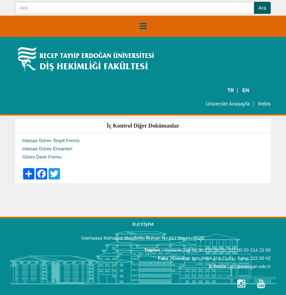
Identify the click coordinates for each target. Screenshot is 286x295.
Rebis (264, 104)
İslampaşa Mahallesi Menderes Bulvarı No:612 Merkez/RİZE (143, 238)
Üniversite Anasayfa (228, 104)
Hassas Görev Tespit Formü (50, 140)
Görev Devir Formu (42, 157)
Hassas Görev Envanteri (47, 148)
